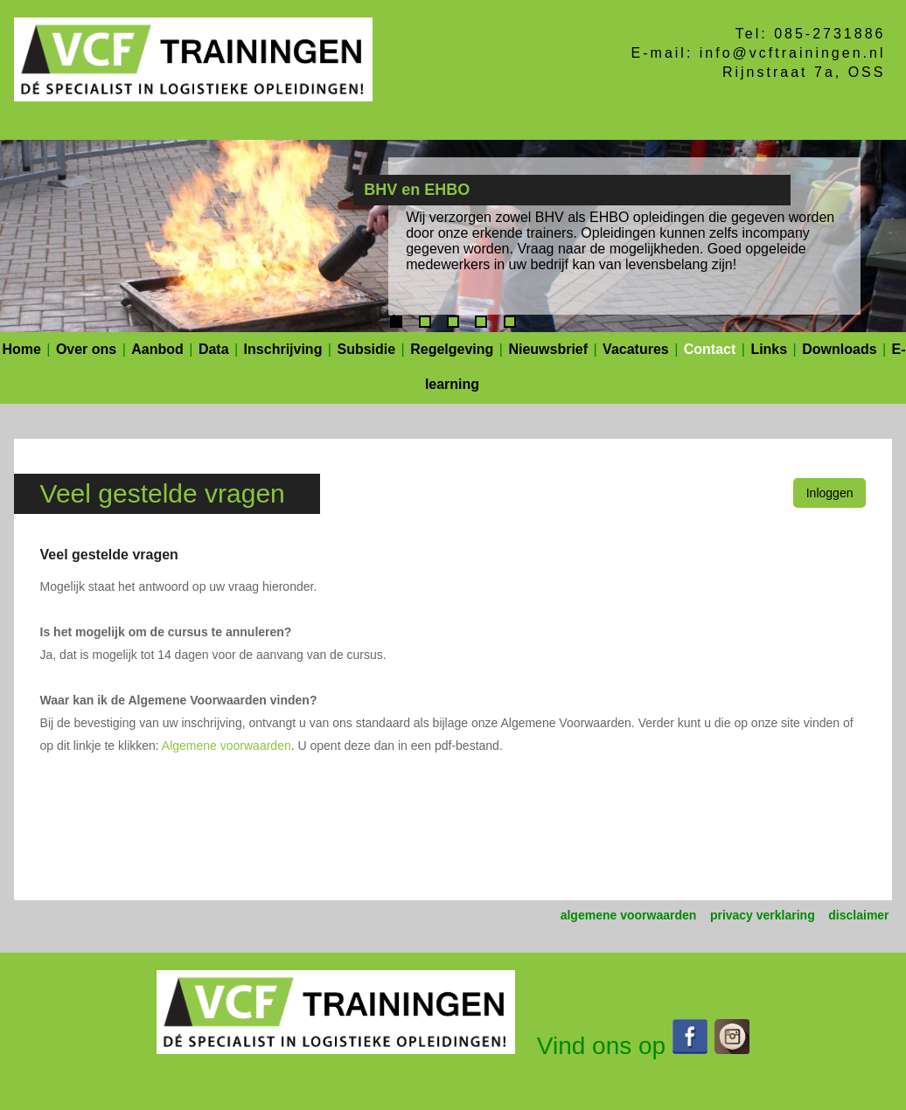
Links (768, 349)
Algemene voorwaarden (226, 746)
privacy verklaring (762, 915)
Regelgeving (451, 349)
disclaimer (858, 915)
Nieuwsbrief (548, 349)
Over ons (86, 349)
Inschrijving (283, 349)
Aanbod (157, 349)
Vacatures (636, 349)
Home (21, 349)
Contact (710, 349)
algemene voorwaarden (629, 915)
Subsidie (366, 349)
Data (214, 349)
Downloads (839, 349)
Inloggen (830, 493)
